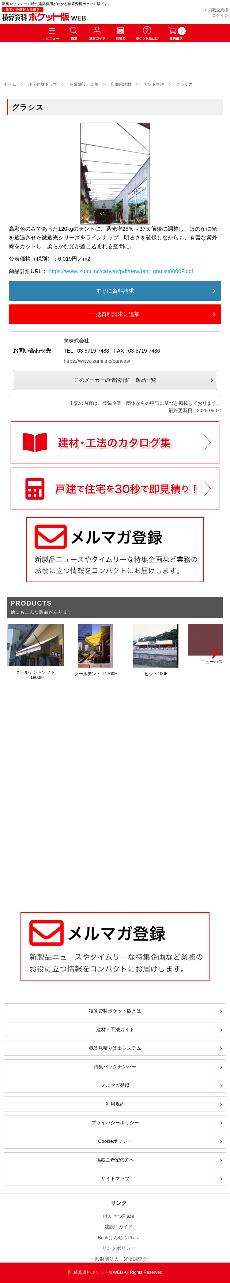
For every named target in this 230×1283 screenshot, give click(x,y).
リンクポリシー (118, 1248)
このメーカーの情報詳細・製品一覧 (115, 380)
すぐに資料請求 (115, 291)
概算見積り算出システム (115, 1048)
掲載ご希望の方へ (115, 1160)
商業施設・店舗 (83, 84)
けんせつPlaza (118, 1216)
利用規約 (115, 1104)
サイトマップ (115, 1178)
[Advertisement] (115, 843)
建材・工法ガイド (115, 1029)
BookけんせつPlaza (118, 1237)
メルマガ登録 (115, 1085)
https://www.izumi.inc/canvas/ (97, 361)
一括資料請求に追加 (115, 314)
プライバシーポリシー (115, 1122)
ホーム (10, 84)
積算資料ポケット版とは (115, 1011)
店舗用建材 (120, 84)
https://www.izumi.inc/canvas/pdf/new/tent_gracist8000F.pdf (121, 271)
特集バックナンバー (115, 1066)
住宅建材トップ (42, 84)
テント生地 (153, 84)
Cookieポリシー (115, 1141)
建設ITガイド (119, 1226)
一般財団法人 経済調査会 (118, 1259)
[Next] (214, 653)
